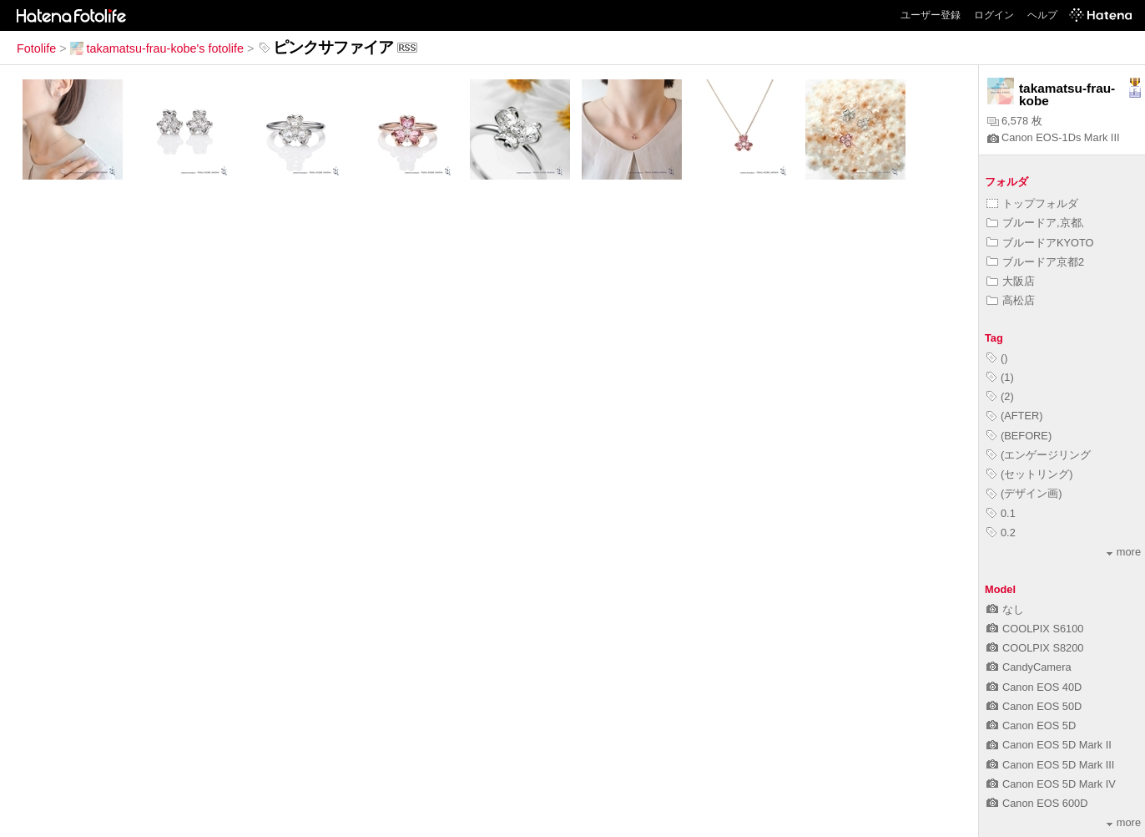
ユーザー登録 (930, 15)
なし (1005, 609)
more (1124, 551)
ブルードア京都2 (1035, 262)
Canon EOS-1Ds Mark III (1053, 137)
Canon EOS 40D (1034, 687)
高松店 (1010, 300)
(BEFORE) (1019, 435)
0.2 (1001, 532)
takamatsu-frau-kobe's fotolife (157, 48)
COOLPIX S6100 (1034, 628)
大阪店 (1010, 281)
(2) (1000, 396)
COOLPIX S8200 (1034, 648)
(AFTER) (1014, 415)
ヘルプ (1042, 15)
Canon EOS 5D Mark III (1050, 764)
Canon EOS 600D (1036, 803)
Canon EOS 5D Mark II (1049, 744)
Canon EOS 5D (1031, 725)
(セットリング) (1029, 474)
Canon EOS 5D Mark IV (1051, 784)
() (997, 358)
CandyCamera (1029, 667)
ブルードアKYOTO (1040, 242)
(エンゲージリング (1038, 455)
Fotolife (36, 48)
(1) (1000, 377)
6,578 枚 (1014, 120)
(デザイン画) (1024, 493)
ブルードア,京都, (1035, 222)
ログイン (994, 15)
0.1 (1001, 513)
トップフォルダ (1032, 203)
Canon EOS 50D (1034, 706)
